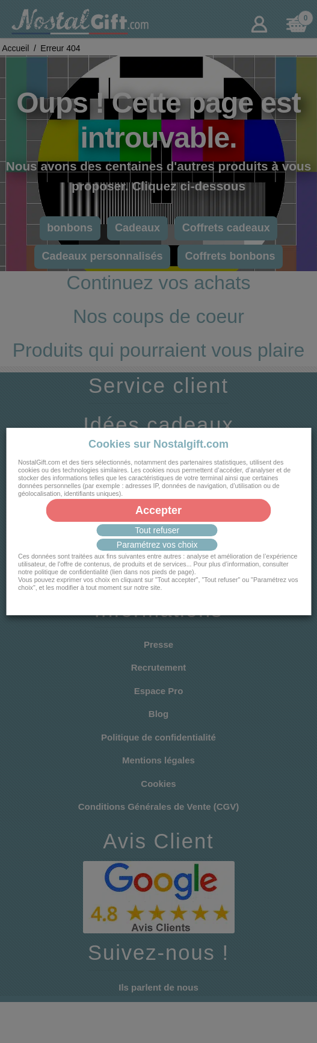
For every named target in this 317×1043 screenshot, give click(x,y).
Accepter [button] (158, 510)
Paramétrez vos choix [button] (157, 545)
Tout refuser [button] (157, 530)
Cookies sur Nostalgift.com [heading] (158, 444)
